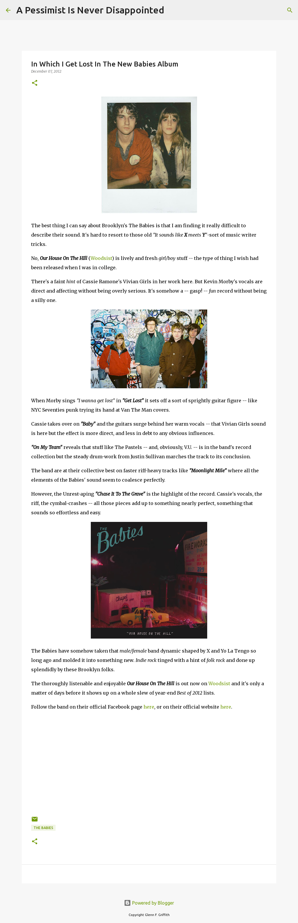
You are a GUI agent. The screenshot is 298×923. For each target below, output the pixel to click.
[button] (34, 83)
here (148, 707)
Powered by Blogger (149, 902)
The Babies (43, 828)
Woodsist (101, 258)
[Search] (172, 10)
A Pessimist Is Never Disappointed (90, 10)
